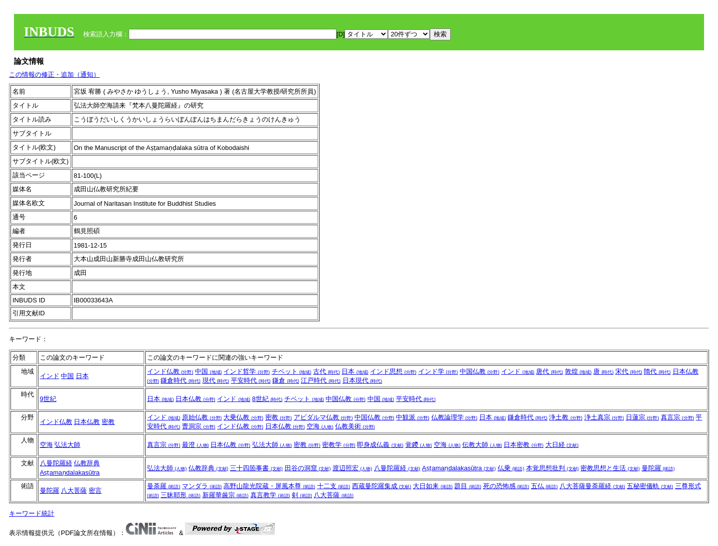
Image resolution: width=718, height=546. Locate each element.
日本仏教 (195, 399)
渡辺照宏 (352, 468)
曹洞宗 (198, 426)
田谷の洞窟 (308, 468)
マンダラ (202, 486)
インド (49, 376)
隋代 (657, 371)
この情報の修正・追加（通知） (54, 74)
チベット (292, 371)
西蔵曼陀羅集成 (381, 486)
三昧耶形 (180, 495)
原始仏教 (202, 417)
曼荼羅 (163, 486)
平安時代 (251, 380)
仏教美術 (355, 426)
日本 (82, 376)
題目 (467, 486)
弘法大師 (67, 444)
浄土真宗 (604, 417)
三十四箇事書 (256, 468)
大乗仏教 (243, 417)
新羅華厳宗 (225, 495)
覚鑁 (418, 444)
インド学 (438, 371)
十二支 (334, 486)
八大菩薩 (74, 490)
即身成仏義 (380, 444)
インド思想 (393, 371)
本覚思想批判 (552, 468)
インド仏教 (170, 371)
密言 (95, 490)
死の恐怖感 (506, 486)
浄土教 (565, 417)
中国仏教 (480, 371)
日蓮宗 (642, 417)
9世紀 (48, 399)
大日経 (562, 444)
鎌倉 (285, 380)
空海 (320, 426)
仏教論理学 (454, 417)
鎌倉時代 (180, 380)
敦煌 (578, 371)
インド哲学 (246, 371)
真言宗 (677, 417)
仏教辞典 (87, 463)
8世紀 (267, 399)
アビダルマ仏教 (323, 417)
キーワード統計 (31, 513)
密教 (108, 421)
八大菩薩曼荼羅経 (592, 486)
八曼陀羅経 (56, 463)
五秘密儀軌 (650, 486)
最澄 (195, 444)
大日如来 (433, 486)
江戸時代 (321, 380)
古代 (326, 371)
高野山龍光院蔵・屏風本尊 (269, 486)
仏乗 (511, 468)
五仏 (544, 486)
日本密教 (523, 444)
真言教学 (270, 495)
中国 (67, 376)
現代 (215, 380)
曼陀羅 (658, 468)
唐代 (549, 371)
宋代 (628, 371)
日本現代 (362, 380)
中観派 (412, 417)
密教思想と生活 (610, 468)
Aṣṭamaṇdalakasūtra (70, 472)
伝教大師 (482, 444)
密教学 (339, 444)
